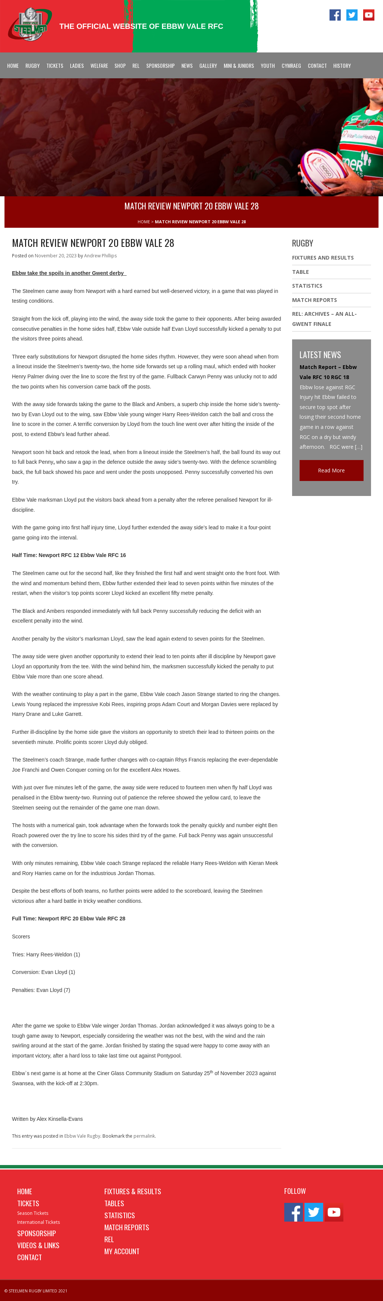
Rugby (32, 65)
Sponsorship (160, 65)
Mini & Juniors (239, 65)
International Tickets (38, 1222)
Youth (268, 65)
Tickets (54, 65)
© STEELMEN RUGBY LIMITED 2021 (35, 1291)
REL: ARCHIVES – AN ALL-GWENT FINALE (324, 318)
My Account (122, 1250)
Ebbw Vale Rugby (82, 1136)
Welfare (99, 65)
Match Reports (314, 299)
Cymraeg (291, 65)
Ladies (77, 65)
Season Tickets (32, 1213)
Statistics (307, 285)
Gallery (208, 65)
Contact (317, 65)
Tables (114, 1202)
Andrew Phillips (100, 255)
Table (300, 271)
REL (136, 65)
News (187, 65)
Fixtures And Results (323, 257)
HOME (144, 221)
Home (13, 65)
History (342, 65)
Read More (331, 470)
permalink (144, 1136)
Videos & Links (38, 1244)
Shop (120, 65)
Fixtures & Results (132, 1190)
